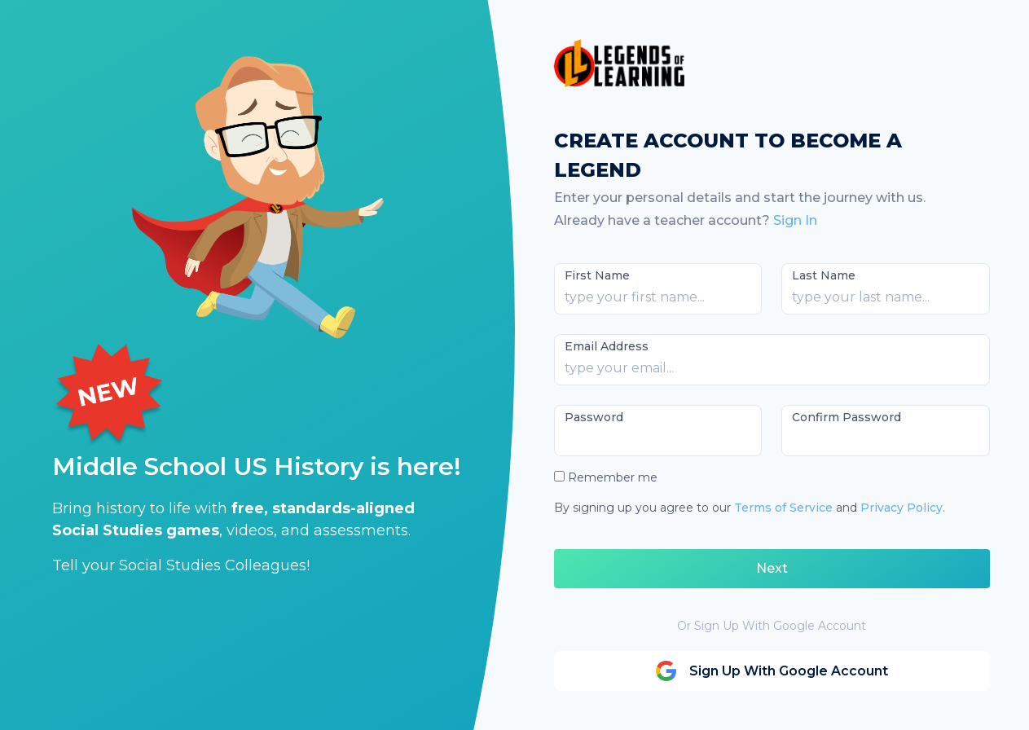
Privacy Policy (901, 507)
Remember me (612, 477)
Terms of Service (783, 507)
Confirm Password (846, 417)
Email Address (607, 346)
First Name (597, 275)
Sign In (795, 220)
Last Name (823, 275)
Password (594, 417)
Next (772, 568)
